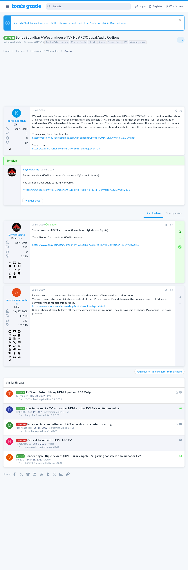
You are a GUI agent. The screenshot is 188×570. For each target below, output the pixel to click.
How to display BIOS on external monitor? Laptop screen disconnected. (155, 262)
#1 (121, 110)
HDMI (92, 42)
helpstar (30, 452)
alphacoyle (31, 468)
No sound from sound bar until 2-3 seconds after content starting (70, 445)
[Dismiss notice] (179, 20)
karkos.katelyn (14, 42)
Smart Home (142, 332)
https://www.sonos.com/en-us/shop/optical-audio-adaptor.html (68, 331)
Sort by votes (115, 231)
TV (125, 42)
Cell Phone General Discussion (152, 293)
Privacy (103, 564)
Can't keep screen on (148, 283)
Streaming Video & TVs (57, 433)
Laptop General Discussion (150, 251)
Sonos (102, 42)
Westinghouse (137, 42)
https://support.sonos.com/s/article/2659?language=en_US (66, 162)
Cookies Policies (80, 564)
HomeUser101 (24, 465)
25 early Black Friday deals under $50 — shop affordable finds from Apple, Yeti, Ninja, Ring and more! (71, 22)
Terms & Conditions (128, 564)
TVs (49, 413)
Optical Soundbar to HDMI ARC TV (50, 461)
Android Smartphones (148, 371)
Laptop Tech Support (147, 276)
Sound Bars (115, 42)
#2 (112, 242)
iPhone (139, 350)
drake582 (21, 433)
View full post (33, 218)
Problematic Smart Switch (156, 322)
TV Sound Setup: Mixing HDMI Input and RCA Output (60, 410)
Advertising (54, 564)
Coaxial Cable (78, 42)
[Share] (116, 110)
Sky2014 (21, 485)
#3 (112, 307)
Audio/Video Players (57, 42)
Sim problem (148, 340)
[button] (7, 6)
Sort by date (94, 231)
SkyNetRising (31, 183)
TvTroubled (22, 413)
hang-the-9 (31, 436)
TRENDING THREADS (141, 218)
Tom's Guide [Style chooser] (158, 549)
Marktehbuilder (24, 449)
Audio (51, 465)
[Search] (88, 6)
